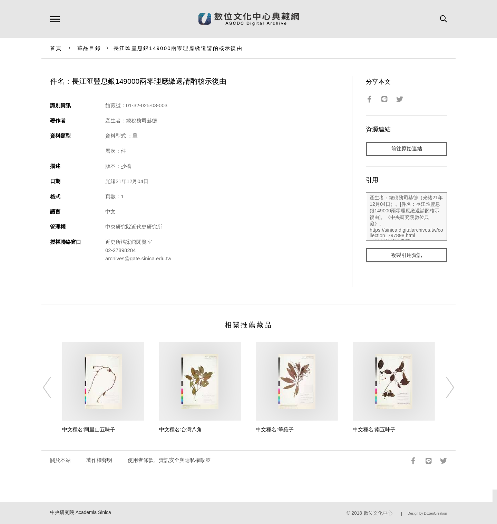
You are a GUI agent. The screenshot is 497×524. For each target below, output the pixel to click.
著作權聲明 (99, 460)
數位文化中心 (377, 513)
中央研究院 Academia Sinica (80, 512)
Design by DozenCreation (427, 513)
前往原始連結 (406, 149)
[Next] (444, 387)
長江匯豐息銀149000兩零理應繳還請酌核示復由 (178, 48)
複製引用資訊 (406, 256)
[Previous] (53, 387)
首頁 (56, 48)
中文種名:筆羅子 (274, 429)
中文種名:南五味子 (374, 429)
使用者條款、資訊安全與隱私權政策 (169, 460)
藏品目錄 (89, 48)
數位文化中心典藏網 (248, 19)
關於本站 (60, 460)
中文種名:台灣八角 (180, 429)
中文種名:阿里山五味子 (88, 429)
